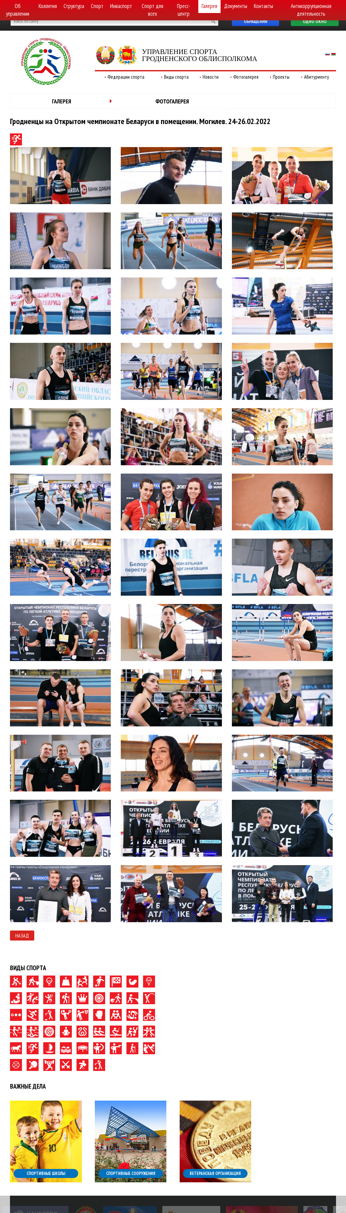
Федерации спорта (125, 76)
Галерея (209, 6)
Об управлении (17, 9)
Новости (211, 76)
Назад (22, 935)
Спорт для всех (152, 9)
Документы (235, 6)
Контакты (263, 6)
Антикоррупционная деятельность (311, 9)
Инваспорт (121, 6)
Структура (74, 6)
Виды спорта (176, 76)
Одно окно (315, 21)
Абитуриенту (316, 76)
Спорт (97, 6)
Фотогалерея (246, 76)
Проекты (281, 76)
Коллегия (48, 6)
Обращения (255, 21)
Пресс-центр (183, 9)
